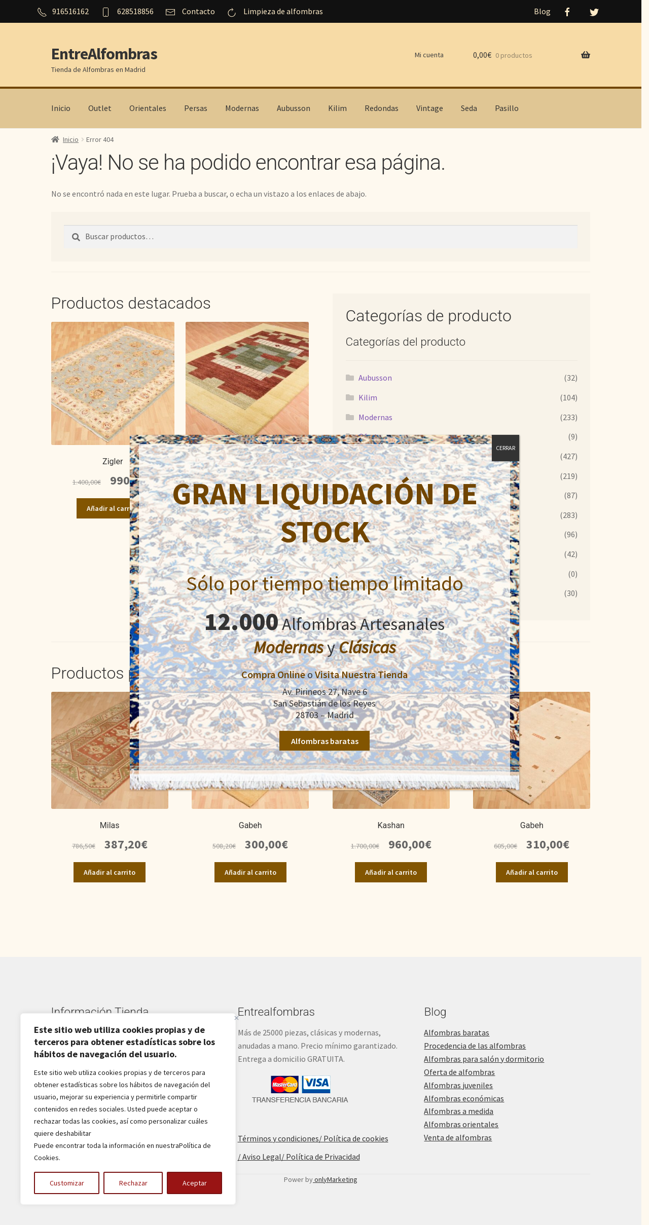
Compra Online (273, 674)
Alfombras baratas (324, 741)
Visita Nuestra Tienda (361, 674)
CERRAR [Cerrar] (505, 448)
